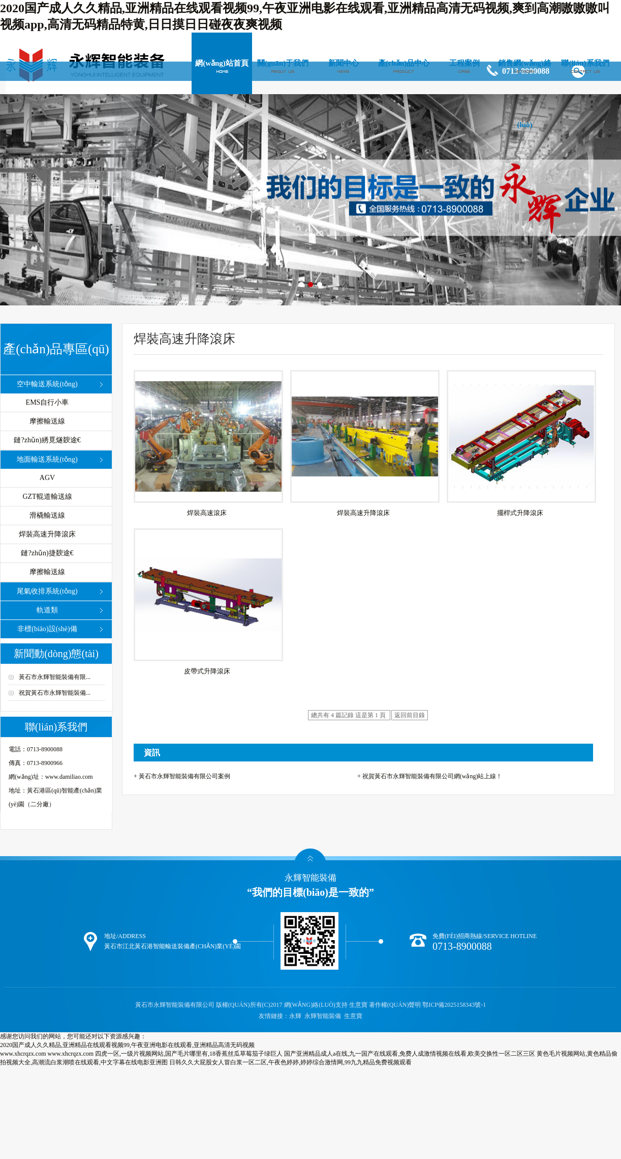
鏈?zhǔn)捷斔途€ (47, 553)
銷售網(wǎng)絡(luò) (524, 94)
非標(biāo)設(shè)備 (47, 629)
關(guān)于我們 (283, 63)
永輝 (295, 1016)
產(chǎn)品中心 (403, 63)
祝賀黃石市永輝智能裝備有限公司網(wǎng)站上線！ (432, 776)
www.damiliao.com (69, 776)
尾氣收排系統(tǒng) (47, 591)
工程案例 (464, 63)
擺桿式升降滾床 (520, 513)
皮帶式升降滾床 (207, 671)
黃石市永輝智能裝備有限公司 (175, 1004)
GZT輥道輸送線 (47, 496)
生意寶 (358, 1004)
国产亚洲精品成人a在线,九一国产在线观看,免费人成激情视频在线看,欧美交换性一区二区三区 (409, 1053)
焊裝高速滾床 (207, 513)
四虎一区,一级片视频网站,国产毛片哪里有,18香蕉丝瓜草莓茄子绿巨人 (189, 1053)
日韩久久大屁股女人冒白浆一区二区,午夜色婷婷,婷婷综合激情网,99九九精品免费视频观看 (290, 1062)
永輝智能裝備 (322, 1016)
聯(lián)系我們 (585, 63)
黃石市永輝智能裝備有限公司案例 (184, 776)
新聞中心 (343, 63)
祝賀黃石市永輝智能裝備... (54, 692)
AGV (47, 478)
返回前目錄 (409, 715)
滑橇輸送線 (47, 515)
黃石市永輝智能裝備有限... (54, 677)
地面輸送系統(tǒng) (47, 459)
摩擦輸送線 (47, 421)
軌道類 (47, 610)
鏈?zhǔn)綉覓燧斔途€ (47, 440)
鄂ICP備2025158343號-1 (454, 1004)
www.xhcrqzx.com (23, 1053)
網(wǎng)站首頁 (222, 63)
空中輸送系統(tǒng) (47, 384)
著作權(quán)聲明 (395, 1004)
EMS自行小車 (47, 402)
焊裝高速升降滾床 (47, 534)
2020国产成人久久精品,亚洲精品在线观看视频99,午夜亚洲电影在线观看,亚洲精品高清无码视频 (127, 1045)
